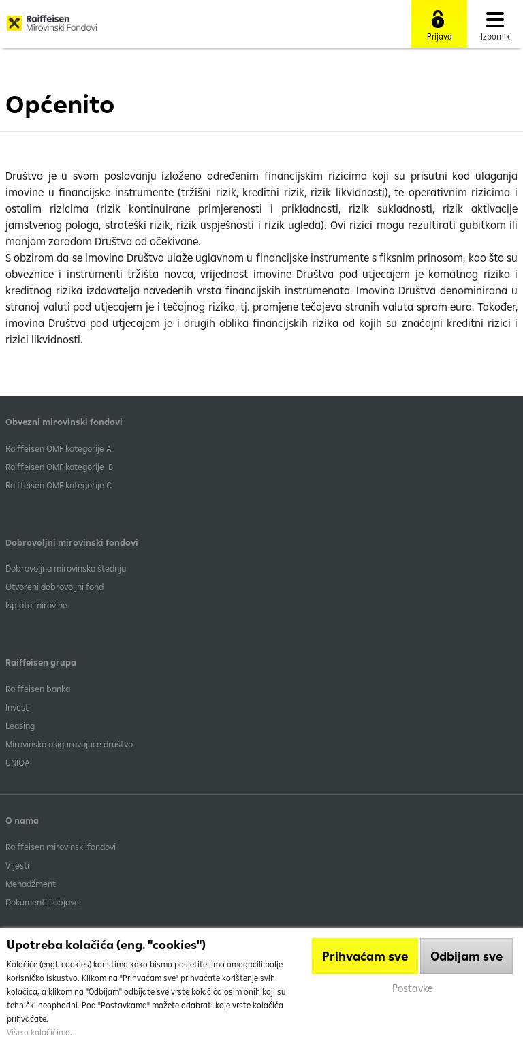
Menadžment (30, 883)
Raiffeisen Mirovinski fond (52, 28)
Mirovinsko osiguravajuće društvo (70, 743)
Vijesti (17, 865)
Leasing (20, 725)
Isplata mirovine (36, 604)
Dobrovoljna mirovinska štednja (65, 568)
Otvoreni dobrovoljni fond (54, 586)
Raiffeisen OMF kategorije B (59, 466)
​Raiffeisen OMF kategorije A (58, 448)
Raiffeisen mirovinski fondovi (60, 846)
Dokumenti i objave (42, 902)
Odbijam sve (466, 956)
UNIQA (17, 762)
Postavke (412, 988)
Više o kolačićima (38, 1032)
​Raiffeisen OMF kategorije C (58, 485)
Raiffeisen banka (37, 688)
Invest (17, 707)
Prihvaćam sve (365, 956)
